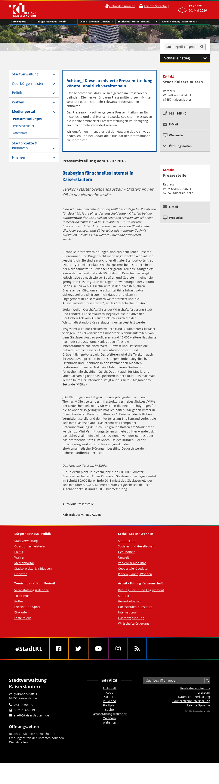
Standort (124, 596)
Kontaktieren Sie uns (195, 688)
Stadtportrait (127, 541)
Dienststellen (18, 742)
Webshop (109, 722)
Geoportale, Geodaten (133, 568)
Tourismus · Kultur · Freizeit (137, 21)
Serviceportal (22, 21)
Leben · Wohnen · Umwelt (96, 21)
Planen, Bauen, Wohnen (135, 574)
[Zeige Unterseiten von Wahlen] (54, 102)
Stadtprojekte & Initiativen (24, 145)
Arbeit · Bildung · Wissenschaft (185, 21)
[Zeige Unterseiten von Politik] (54, 93)
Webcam (109, 718)
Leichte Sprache (155, 6)
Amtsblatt (20, 133)
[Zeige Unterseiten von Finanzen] (54, 157)
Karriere (109, 697)
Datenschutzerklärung (194, 697)
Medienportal (23, 111)
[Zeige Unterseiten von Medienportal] (54, 112)
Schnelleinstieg (187, 58)
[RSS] (137, 648)
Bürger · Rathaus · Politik (56, 21)
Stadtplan (109, 705)
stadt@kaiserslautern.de (31, 715)
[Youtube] (98, 648)
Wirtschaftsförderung (133, 623)
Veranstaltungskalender (31, 590)
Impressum (202, 692)
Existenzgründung (131, 618)
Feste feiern (22, 618)
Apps (109, 692)
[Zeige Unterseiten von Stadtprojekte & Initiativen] (54, 148)
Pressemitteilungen (27, 119)
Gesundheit (126, 552)
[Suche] (202, 46)
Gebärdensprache (122, 6)
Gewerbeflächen (129, 601)
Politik (17, 92)
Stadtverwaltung (25, 74)
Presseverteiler (23, 126)
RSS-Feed (109, 701)
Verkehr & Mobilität (132, 563)
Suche (109, 710)
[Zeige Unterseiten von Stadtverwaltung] (54, 74)
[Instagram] (118, 648)
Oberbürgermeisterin (29, 83)
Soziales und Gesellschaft (136, 546)
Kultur (18, 601)
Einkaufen (21, 612)
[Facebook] (59, 648)
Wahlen (18, 102)
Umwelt (123, 557)
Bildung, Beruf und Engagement (141, 590)
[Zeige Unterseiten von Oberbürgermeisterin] (54, 84)
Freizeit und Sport (27, 607)
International (127, 612)
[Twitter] (78, 648)
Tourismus (22, 596)
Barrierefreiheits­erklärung (191, 701)
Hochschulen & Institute (135, 607)
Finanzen (19, 157)
